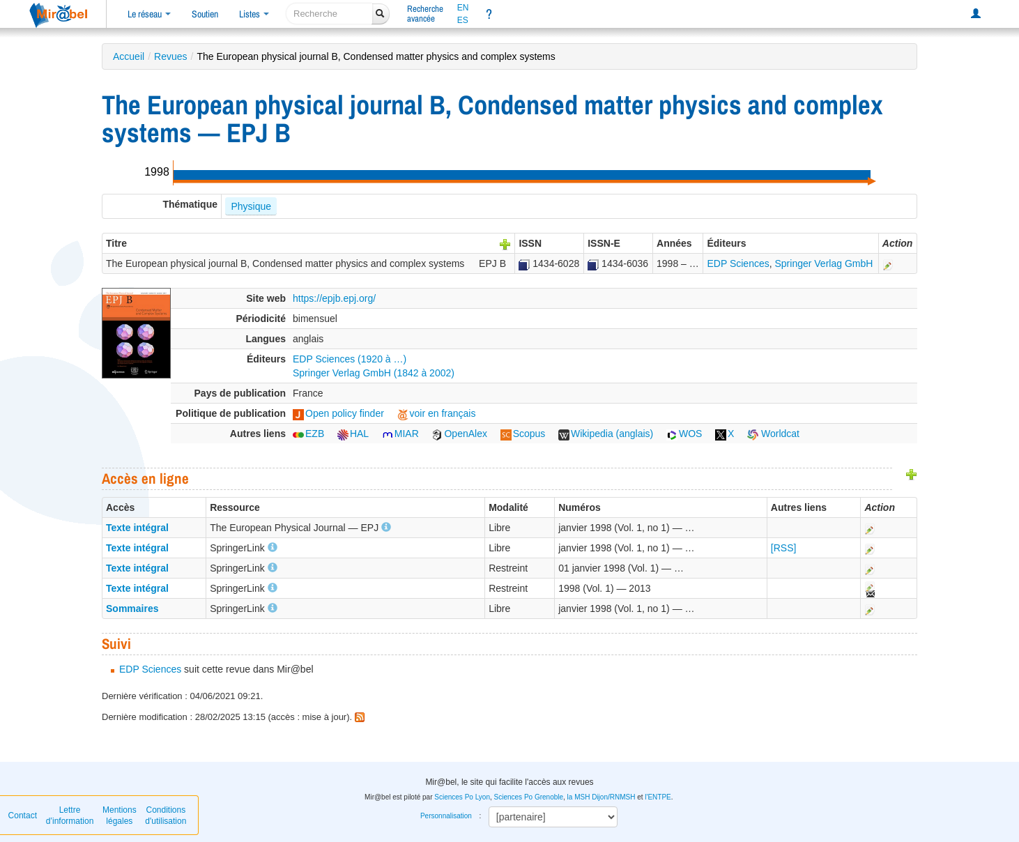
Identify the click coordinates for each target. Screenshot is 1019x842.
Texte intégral (137, 527)
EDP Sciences (738, 263)
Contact (22, 815)
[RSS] (784, 547)
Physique (251, 206)
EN (463, 8)
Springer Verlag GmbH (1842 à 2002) (373, 372)
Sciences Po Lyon (462, 797)
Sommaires (132, 608)
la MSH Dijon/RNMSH (601, 797)
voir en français (436, 413)
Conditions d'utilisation (165, 815)
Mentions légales (119, 815)
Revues (170, 56)
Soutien (205, 14)
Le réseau (149, 14)
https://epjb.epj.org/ (334, 298)
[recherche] (329, 13)
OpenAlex (458, 433)
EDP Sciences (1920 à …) (349, 359)
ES (462, 20)
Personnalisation (446, 816)
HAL (353, 433)
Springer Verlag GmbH (824, 263)
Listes (254, 14)
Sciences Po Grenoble (529, 797)
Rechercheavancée (425, 13)
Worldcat (773, 433)
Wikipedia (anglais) (605, 433)
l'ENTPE (658, 797)
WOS (684, 433)
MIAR (400, 433)
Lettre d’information (70, 815)
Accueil (128, 56)
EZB (308, 433)
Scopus (523, 433)
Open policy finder (338, 413)
